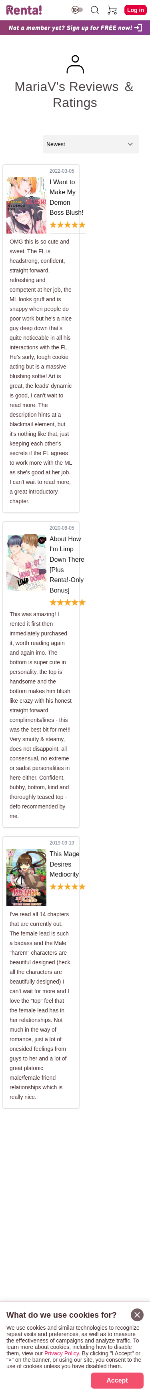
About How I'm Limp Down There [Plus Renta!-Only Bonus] (67, 565)
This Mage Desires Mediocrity (65, 864)
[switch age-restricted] (77, 10)
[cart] (112, 10)
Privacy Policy (61, 1353)
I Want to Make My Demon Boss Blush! (66, 197)
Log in (135, 10)
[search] (94, 10)
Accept (117, 1380)
